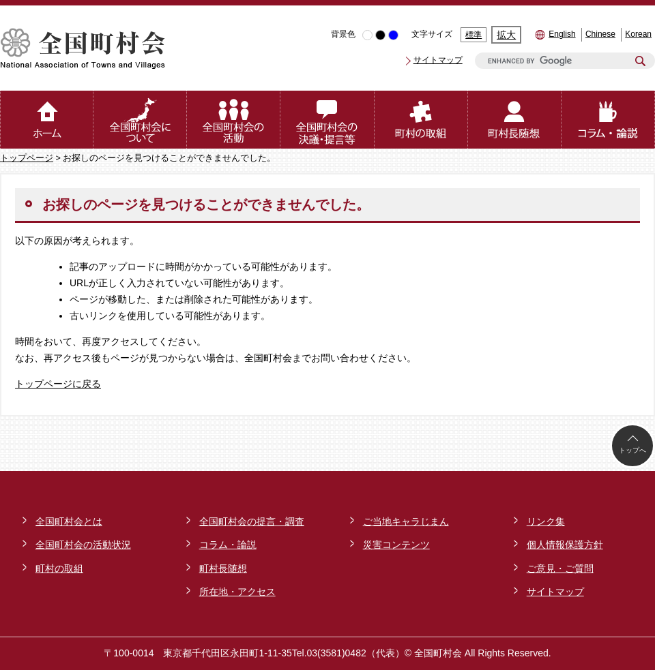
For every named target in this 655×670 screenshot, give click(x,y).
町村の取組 (59, 568)
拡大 (506, 34)
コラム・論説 (228, 544)
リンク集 (546, 521)
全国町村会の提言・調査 (251, 521)
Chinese (600, 34)
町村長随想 (223, 568)
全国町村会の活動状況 (83, 544)
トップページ (26, 158)
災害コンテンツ (396, 544)
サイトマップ (438, 60)
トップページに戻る (58, 383)
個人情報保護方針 (565, 544)
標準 (473, 35)
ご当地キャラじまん (406, 521)
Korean (638, 34)
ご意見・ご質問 (560, 568)
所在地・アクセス (237, 591)
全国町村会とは (68, 521)
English (562, 34)
